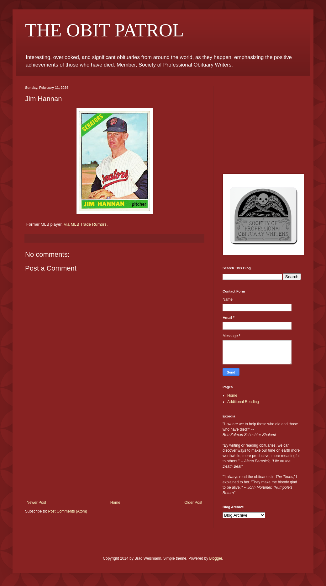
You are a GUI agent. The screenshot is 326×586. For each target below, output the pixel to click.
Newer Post (36, 502)
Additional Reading (243, 402)
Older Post (193, 502)
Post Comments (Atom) (67, 511)
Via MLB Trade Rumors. (86, 224)
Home (115, 502)
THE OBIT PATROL (104, 30)
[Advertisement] (114, 453)
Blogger (215, 558)
